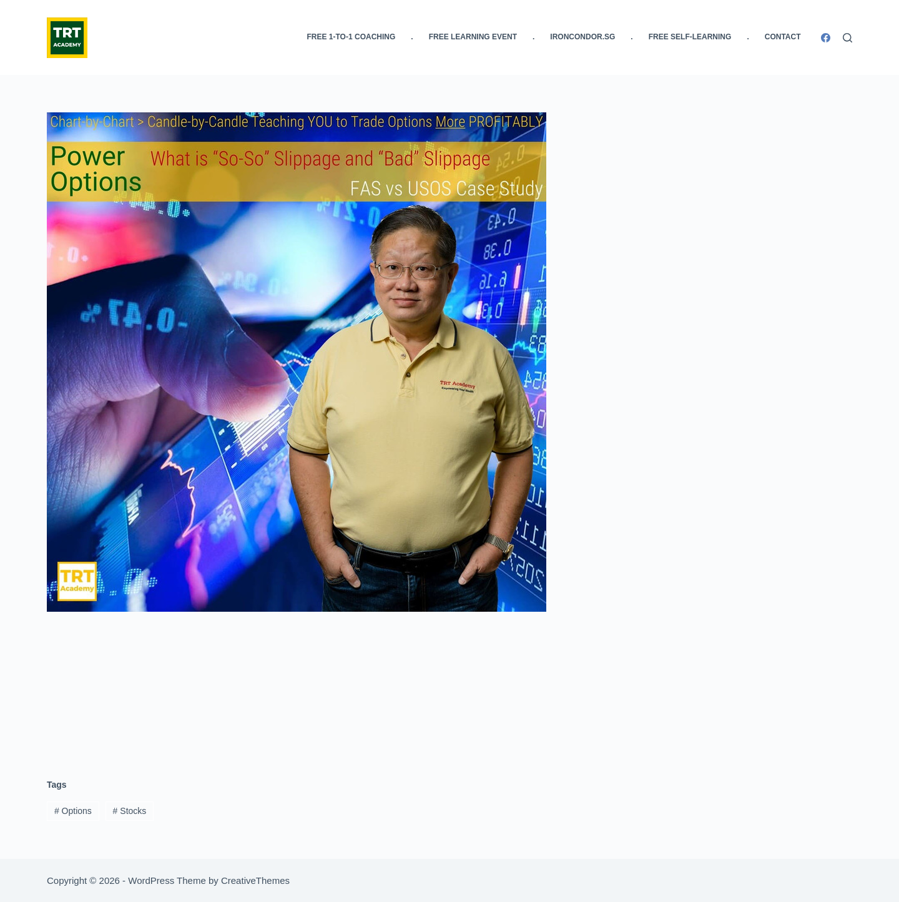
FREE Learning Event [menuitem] (473, 36)
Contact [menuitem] (783, 36)
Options (73, 811)
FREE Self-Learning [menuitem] (690, 36)
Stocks (130, 811)
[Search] (847, 37)
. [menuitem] (412, 36)
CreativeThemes (255, 880)
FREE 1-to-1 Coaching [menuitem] (351, 36)
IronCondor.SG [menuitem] (582, 36)
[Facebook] (825, 37)
